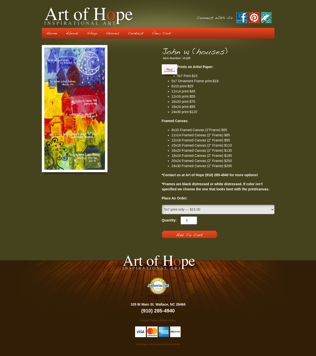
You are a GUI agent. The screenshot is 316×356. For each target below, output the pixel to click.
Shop (92, 33)
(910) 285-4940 (158, 310)
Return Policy (168, 320)
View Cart (161, 33)
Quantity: (169, 220)
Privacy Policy (148, 320)
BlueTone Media (172, 344)
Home (51, 33)
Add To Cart (189, 235)
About (72, 33)
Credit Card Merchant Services (157, 297)
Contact (135, 33)
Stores (112, 33)
